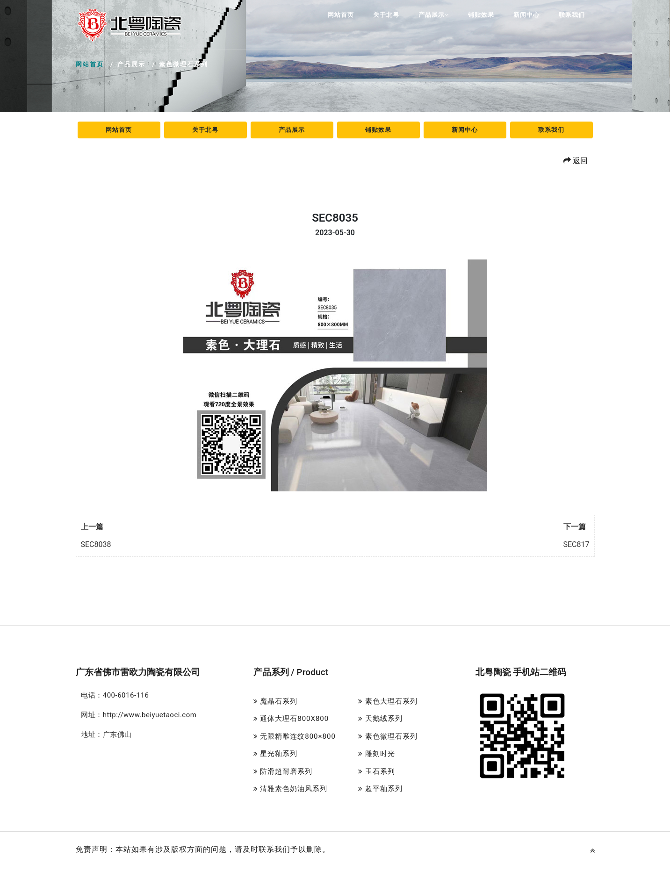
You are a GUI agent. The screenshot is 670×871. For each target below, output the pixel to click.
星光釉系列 (275, 753)
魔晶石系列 (275, 701)
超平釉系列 (380, 789)
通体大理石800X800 (291, 718)
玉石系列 (376, 771)
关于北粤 (386, 14)
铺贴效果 (481, 14)
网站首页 (341, 14)
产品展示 (433, 14)
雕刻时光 (376, 753)
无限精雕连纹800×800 (294, 736)
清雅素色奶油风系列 (290, 789)
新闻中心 (526, 14)
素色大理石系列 (388, 701)
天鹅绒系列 (380, 718)
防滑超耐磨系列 (283, 771)
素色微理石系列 (388, 736)
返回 (575, 160)
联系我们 (572, 14)
